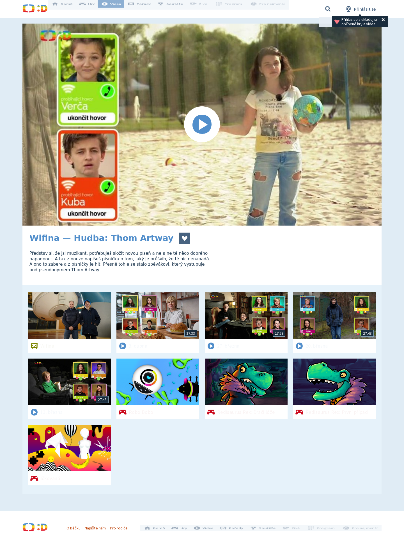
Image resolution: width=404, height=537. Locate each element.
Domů (68, 9)
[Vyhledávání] (328, 9)
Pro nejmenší (268, 9)
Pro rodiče (121, 525)
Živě (203, 9)
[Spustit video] (202, 125)
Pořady (145, 9)
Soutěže (175, 9)
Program (231, 9)
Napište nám (98, 525)
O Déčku (76, 525)
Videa (116, 9)
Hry (92, 9)
